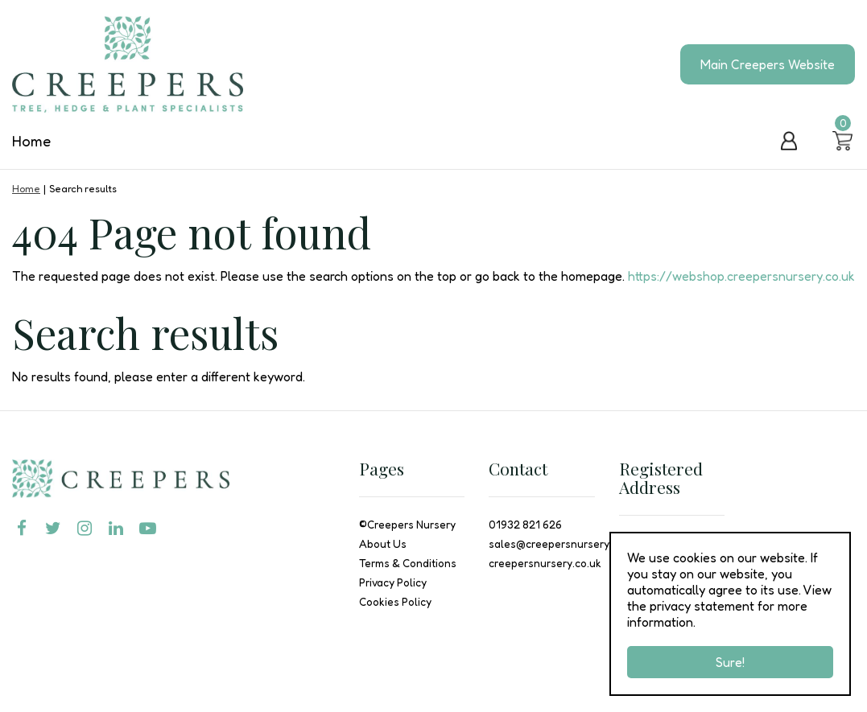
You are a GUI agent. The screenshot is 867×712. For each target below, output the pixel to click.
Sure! (730, 662)
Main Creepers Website (767, 64)
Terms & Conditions (407, 563)
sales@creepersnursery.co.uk (563, 543)
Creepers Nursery (411, 524)
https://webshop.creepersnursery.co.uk (741, 276)
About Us (383, 543)
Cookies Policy (395, 601)
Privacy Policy (393, 582)
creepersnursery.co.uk (545, 563)
